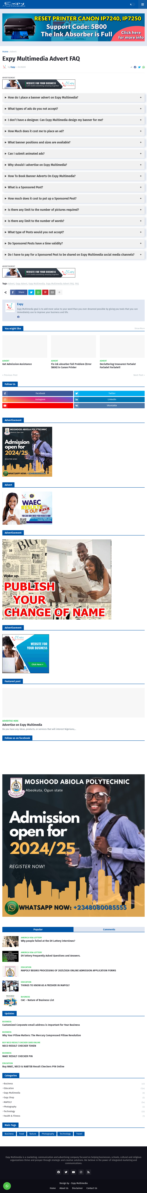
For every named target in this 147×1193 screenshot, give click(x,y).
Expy (20, 304)
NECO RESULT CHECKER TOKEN (19, 1045)
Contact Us (91, 1188)
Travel (79, 1134)
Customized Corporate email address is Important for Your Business (41, 1024)
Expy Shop (74, 1097)
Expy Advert (21, 284)
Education (74, 1088)
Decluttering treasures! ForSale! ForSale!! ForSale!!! (118, 366)
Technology (74, 1111)
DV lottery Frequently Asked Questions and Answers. (50, 955)
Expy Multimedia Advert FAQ (60, 284)
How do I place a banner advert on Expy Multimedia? (43, 97)
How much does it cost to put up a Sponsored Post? (42, 198)
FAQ (77, 284)
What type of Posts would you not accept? (36, 232)
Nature (32, 1134)
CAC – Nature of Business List (37, 1000)
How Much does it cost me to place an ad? (36, 131)
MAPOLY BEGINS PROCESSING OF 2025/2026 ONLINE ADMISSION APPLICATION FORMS (68, 970)
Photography (74, 1107)
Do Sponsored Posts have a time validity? (35, 243)
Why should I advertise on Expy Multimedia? (37, 165)
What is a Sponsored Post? (25, 187)
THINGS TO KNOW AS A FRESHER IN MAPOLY (45, 985)
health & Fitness (74, 1116)
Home (5, 52)
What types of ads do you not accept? (33, 109)
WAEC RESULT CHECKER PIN (17, 1056)
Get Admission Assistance (17, 364)
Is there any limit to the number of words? (36, 221)
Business (74, 1084)
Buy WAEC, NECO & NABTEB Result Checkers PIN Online (33, 1066)
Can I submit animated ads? (26, 153)
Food (21, 1134)
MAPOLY (74, 1102)
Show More (140, 328)
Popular (38, 929)
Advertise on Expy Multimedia (22, 725)
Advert (13, 52)
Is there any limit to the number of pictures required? (43, 210)
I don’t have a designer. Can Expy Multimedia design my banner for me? (55, 120)
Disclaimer (77, 1188)
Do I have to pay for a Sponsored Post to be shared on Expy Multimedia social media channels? (71, 254)
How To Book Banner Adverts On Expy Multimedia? (42, 176)
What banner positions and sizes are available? (39, 142)
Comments (109, 929)
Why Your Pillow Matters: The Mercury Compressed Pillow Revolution (41, 1035)
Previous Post (10, 375)
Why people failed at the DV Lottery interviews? (48, 940)
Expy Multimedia (36, 284)
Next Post (138, 375)
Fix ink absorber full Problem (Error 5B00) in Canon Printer (71, 366)
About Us (63, 1188)
